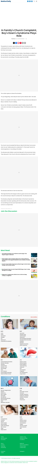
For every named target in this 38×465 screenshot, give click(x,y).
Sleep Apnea (3, 429)
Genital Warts (4, 365)
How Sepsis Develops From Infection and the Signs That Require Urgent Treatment (14, 254)
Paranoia (22, 393)
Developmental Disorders (25, 340)
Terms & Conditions (24, 444)
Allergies (3, 337)
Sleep (2, 428)
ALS (1, 338)
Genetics (3, 364)
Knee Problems (23, 364)
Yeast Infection (23, 427)
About (2, 443)
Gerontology (3, 368)
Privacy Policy (23, 446)
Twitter (2, 452)
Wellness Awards (23, 438)
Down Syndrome (23, 345)
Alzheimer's (3, 340)
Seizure (2, 421)
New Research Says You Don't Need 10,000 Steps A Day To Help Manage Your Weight (16, 270)
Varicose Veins (23, 421)
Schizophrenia (4, 419)
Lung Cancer (23, 373)
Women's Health (23, 425)
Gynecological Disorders (6, 372)
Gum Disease (4, 371)
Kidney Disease (23, 363)
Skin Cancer (3, 427)
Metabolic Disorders (5, 402)
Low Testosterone (24, 372)
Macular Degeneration (6, 390)
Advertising (3, 447)
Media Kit (22, 443)
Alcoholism (3, 336)
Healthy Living (23, 437)
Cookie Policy (23, 447)
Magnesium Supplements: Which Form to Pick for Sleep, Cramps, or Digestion (14, 275)
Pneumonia (22, 399)
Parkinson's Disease (24, 395)
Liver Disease (23, 369)
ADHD (2, 334)
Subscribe (3, 446)
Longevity (22, 371)
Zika (21, 428)
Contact (2, 444)
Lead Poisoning (23, 365)
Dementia (22, 333)
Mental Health (4, 399)
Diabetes (22, 341)
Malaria (2, 391)
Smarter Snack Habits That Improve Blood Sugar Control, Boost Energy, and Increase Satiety (16, 264)
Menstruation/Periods (5, 398)
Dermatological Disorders (25, 338)
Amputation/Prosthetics (6, 341)
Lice (21, 368)
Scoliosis (3, 420)
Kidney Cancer (23, 361)
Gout (2, 369)
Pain (21, 390)
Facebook (3, 451)
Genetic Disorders (5, 363)
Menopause (3, 397)
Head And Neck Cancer (6, 373)
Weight (21, 424)
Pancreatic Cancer (24, 391)
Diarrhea (22, 342)
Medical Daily (6, 1)
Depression (22, 337)
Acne (2, 333)
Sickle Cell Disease (5, 425)
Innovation (3, 439)
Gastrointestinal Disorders (6, 361)
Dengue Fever (23, 334)
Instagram (22, 451)
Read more (25, 462)
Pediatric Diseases (24, 397)
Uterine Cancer (23, 420)
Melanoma (3, 393)
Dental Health (23, 336)
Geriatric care (4, 367)
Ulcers (21, 419)
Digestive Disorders (24, 344)
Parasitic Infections (24, 394)
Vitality (2, 437)
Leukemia (22, 367)
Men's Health (3, 394)
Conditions (5, 316)
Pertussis (22, 398)
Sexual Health (4, 424)
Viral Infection (23, 423)
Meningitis (3, 395)
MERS (2, 401)
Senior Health (4, 423)
